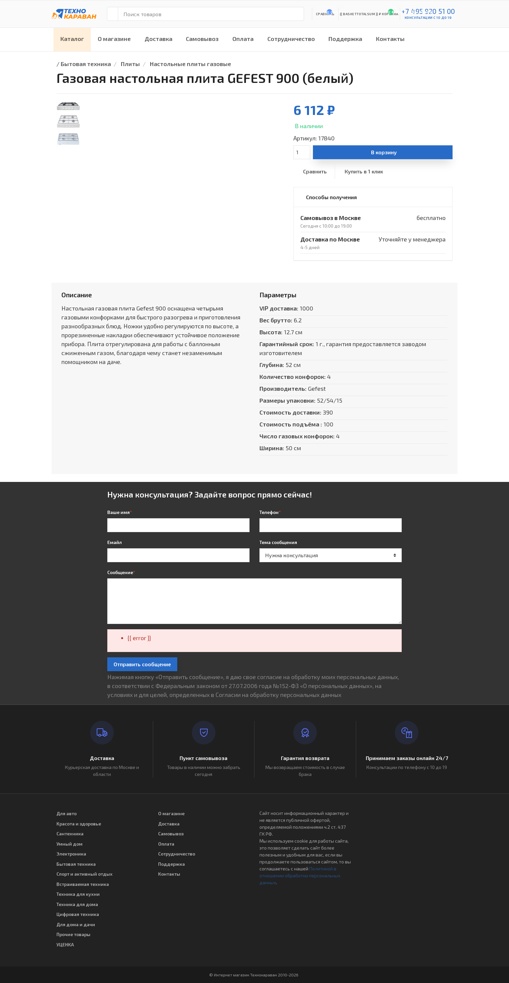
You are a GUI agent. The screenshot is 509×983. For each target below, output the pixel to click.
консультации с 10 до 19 (428, 17)
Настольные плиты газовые (190, 63)
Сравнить (315, 171)
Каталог (72, 38)
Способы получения (331, 197)
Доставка (158, 38)
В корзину (384, 152)
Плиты (130, 63)
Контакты (390, 38)
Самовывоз (202, 38)
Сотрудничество (291, 38)
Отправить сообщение (142, 664)
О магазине (114, 38)
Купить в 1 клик (364, 171)
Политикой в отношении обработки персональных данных (299, 875)
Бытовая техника (86, 63)
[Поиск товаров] (211, 14)
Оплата (243, 38)
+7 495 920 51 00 (428, 11)
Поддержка (345, 38)
